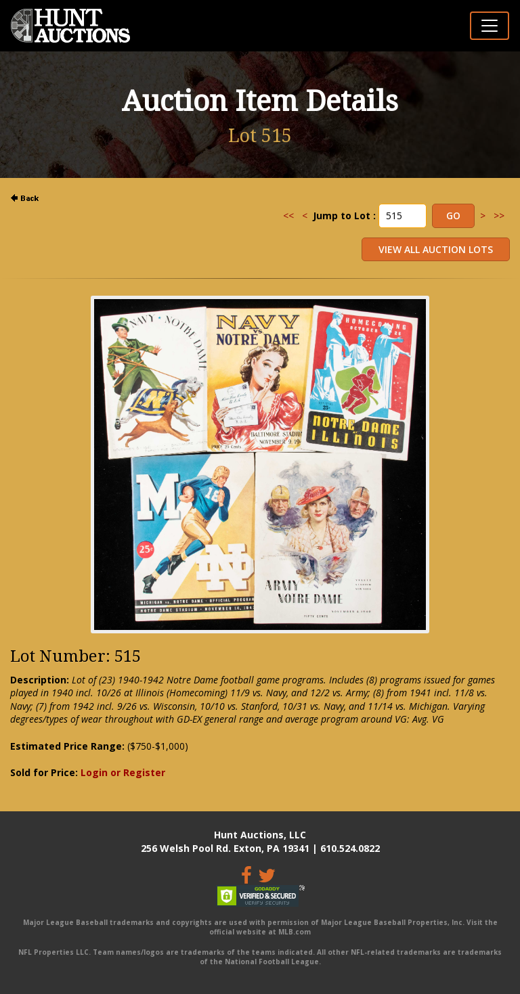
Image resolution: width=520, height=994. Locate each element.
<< (288, 215)
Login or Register (123, 772)
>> (499, 215)
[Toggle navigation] (489, 26)
